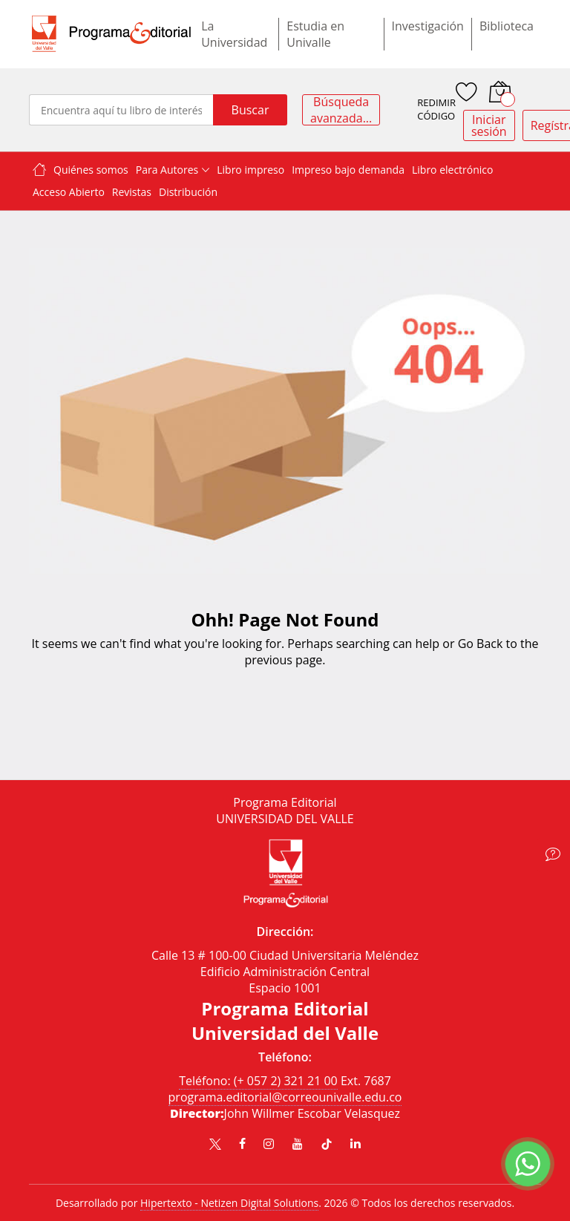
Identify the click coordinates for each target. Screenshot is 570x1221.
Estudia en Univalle (315, 34)
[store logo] (111, 33)
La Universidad (234, 34)
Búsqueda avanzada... (341, 109)
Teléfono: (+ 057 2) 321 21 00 (258, 1081)
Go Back (480, 643)
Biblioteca (506, 26)
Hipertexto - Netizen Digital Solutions (229, 1203)
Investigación (428, 26)
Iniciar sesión (489, 125)
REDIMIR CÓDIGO (436, 109)
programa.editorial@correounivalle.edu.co (285, 1097)
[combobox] (121, 109)
